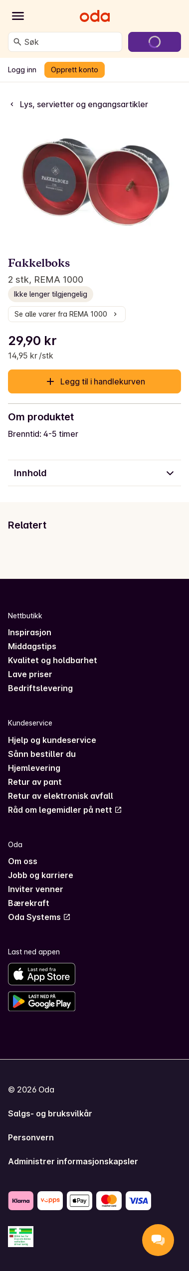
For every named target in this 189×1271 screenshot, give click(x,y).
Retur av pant (35, 782)
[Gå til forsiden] (95, 16)
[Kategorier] (18, 16)
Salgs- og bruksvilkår (50, 1113)
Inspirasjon (29, 632)
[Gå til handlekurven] (154, 42)
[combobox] (71, 41)
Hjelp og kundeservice (52, 740)
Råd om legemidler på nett (65, 810)
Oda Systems (39, 917)
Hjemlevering (34, 768)
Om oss (22, 861)
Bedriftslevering (40, 688)
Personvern (31, 1137)
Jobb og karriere (40, 875)
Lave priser (30, 674)
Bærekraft (28, 903)
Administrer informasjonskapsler (73, 1161)
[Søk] (17, 42)
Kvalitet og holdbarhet (52, 660)
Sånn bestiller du (42, 754)
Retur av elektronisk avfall (60, 796)
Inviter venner (35, 889)
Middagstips (32, 646)
